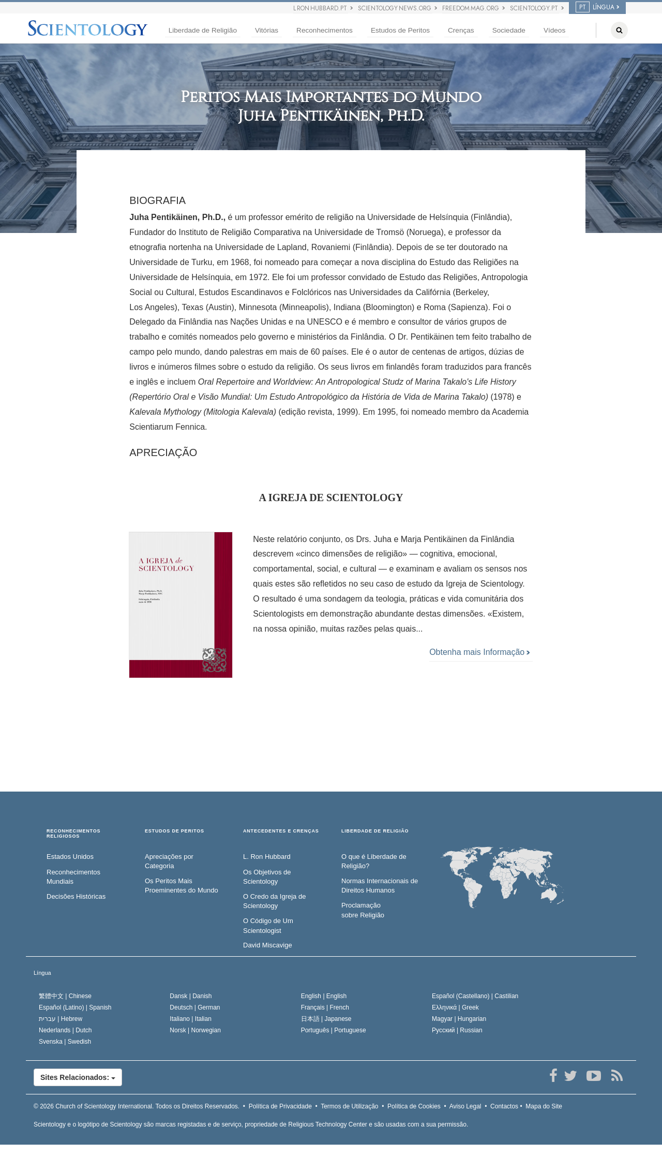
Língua (42, 973)
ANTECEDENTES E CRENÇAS (281, 831)
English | (324, 996)
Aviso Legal (465, 1106)
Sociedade (508, 30)
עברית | (60, 1018)
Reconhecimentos (324, 30)
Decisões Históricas (76, 896)
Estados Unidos (70, 856)
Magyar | (459, 1018)
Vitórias (266, 30)
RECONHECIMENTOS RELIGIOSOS (73, 834)
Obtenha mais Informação (479, 652)
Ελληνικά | (455, 1007)
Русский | (457, 1030)
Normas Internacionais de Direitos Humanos (379, 886)
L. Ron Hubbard (267, 856)
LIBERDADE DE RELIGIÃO (375, 831)
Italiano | (191, 1018)
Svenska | (65, 1041)
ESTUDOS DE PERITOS (174, 831)
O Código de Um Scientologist (268, 925)
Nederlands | (65, 1030)
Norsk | (195, 1030)
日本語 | (326, 1018)
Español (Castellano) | (475, 996)
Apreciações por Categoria (169, 861)
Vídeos (554, 30)
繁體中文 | (65, 996)
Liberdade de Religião (203, 30)
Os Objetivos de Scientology (267, 877)
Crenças (461, 30)
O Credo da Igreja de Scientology (274, 901)
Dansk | (191, 996)
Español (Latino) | (75, 1007)
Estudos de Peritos (400, 30)
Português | (333, 1030)
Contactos (504, 1106)
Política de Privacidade (280, 1106)
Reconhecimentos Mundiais (73, 877)
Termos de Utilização (349, 1106)
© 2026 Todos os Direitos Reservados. (136, 1106)
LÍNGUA (595, 7)
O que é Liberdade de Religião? (374, 861)
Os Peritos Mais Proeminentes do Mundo (181, 886)
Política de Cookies (414, 1106)
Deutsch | (195, 1007)
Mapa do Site (543, 1106)
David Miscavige (267, 945)
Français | (325, 1007)
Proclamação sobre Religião (362, 910)
